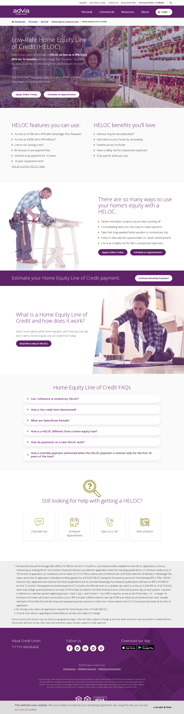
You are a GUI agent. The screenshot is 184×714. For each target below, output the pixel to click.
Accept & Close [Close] (162, 707)
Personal (87, 12)
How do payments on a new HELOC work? (56, 442)
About (145, 12)
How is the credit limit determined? (51, 409)
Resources (127, 12)
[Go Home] (21, 11)
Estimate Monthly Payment (154, 278)
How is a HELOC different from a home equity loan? (62, 431)
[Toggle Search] (170, 3)
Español (83, 2)
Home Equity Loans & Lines (65, 21)
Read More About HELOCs (34, 343)
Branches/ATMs (128, 2)
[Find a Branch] (145, 526)
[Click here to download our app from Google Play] (146, 647)
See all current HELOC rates (28, 166)
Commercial (106, 12)
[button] (164, 12)
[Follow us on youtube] (93, 648)
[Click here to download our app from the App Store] (129, 647)
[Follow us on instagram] (101, 648)
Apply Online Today (26, 94)
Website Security (87, 668)
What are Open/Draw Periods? (48, 420)
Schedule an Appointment (61, 94)
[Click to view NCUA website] (101, 700)
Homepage (19, 21)
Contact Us (113, 2)
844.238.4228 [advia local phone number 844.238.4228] (31, 646)
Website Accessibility (110, 668)
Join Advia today (40, 77)
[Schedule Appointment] (74, 526)
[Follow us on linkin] (85, 648)
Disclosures (69, 668)
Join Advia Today (97, 2)
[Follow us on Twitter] (77, 648)
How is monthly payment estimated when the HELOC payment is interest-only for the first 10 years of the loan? (89, 454)
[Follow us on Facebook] (69, 648)
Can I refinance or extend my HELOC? (53, 399)
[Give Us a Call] (110, 526)
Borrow (44, 21)
